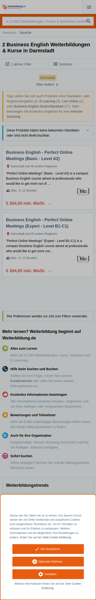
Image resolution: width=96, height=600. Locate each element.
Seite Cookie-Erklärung (56, 537)
